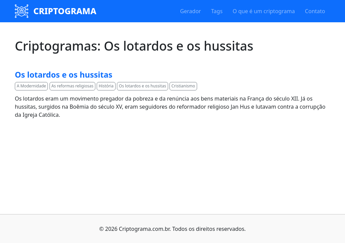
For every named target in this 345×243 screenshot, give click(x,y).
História (106, 86)
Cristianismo (183, 86)
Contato (315, 11)
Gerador (190, 11)
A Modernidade (31, 86)
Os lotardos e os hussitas (64, 74)
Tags (216, 11)
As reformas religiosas (72, 86)
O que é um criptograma (264, 11)
